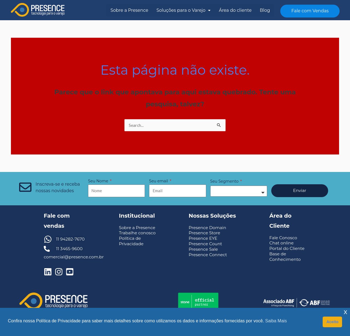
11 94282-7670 (71, 239)
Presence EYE (203, 238)
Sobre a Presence (129, 10)
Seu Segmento (225, 181)
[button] (183, 10)
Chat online (281, 243)
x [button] (345, 311)
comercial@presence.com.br (75, 257)
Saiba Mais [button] (276, 321)
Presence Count (206, 244)
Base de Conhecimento (285, 257)
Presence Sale (204, 249)
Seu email (159, 181)
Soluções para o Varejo (183, 10)
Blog (265, 10)
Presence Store (205, 233)
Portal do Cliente (287, 248)
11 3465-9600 (70, 249)
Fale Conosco (283, 238)
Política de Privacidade (132, 241)
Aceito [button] (332, 322)
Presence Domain (208, 227)
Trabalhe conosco (138, 233)
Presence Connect (209, 255)
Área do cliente (235, 10)
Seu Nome (98, 181)
